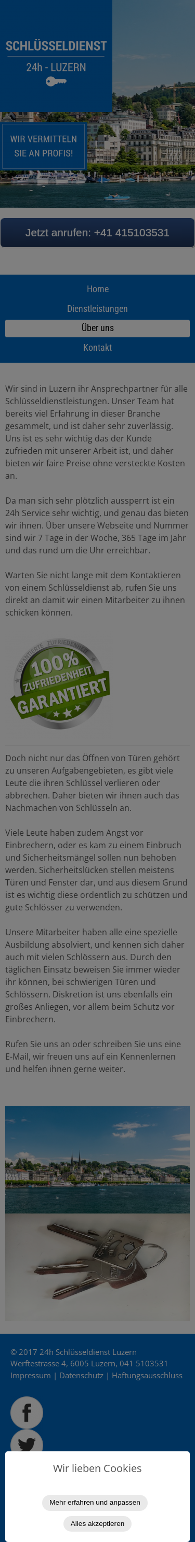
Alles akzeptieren (98, 1523)
